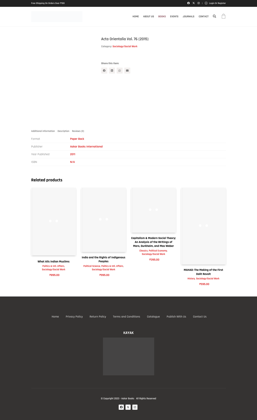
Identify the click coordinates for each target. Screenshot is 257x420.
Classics (143, 250)
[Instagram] (134, 407)
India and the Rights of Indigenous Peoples (103, 259)
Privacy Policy (74, 317)
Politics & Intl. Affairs (53, 266)
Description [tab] (63, 131)
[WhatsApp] (120, 71)
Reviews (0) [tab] (78, 131)
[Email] (127, 71)
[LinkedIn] (112, 71)
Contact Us (199, 317)
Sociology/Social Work (125, 46)
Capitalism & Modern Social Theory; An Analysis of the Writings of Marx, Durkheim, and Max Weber (153, 242)
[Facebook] (104, 71)
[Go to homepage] (56, 16)
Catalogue (153, 317)
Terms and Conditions (126, 317)
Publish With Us (176, 317)
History (191, 278)
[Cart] (223, 16)
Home (55, 317)
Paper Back (77, 139)
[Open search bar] (214, 16)
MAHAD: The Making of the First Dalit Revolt (203, 272)
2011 (72, 154)
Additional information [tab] (43, 131)
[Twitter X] (128, 407)
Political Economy (158, 250)
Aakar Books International (86, 146)
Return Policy (98, 317)
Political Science (91, 266)
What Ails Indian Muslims (54, 261)
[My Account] (215, 3)
